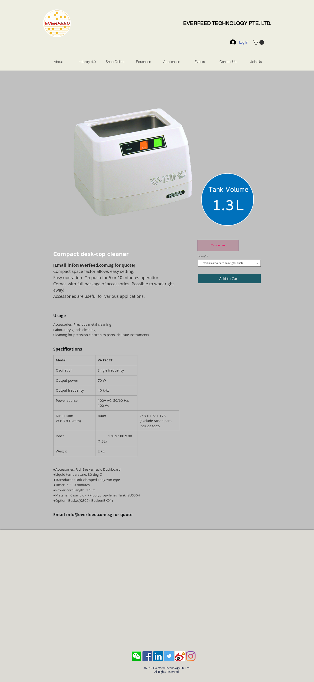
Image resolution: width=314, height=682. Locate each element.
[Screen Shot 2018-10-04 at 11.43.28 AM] (136, 656)
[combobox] (229, 263)
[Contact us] (218, 245)
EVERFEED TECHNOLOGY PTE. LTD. (227, 23)
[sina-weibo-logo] (180, 656)
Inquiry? (203, 256)
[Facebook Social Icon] (147, 656)
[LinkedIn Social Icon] (158, 656)
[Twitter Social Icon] (169, 656)
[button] (258, 42)
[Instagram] (191, 656)
